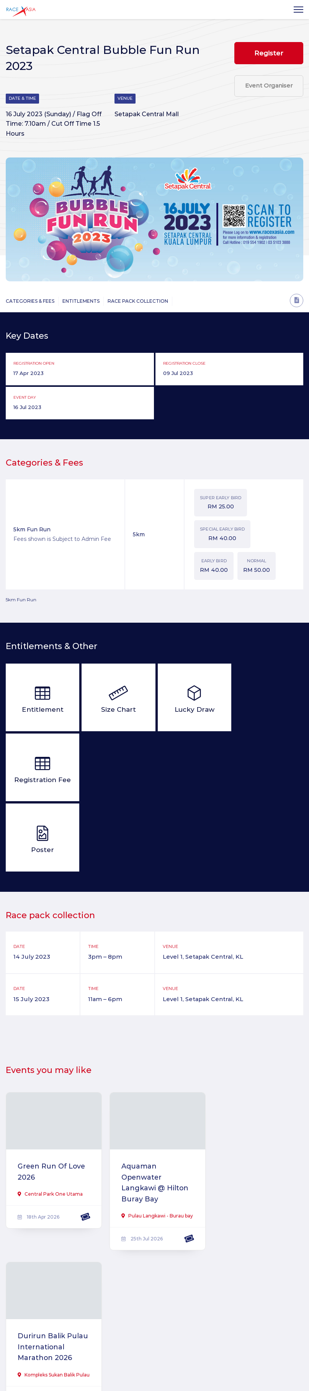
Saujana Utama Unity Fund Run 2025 (46, 1284)
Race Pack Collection (138, 301)
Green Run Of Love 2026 (52, 1102)
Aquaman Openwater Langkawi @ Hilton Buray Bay (153, 1113)
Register (268, 53)
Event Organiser (269, 86)
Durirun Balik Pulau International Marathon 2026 (248, 1113)
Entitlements (81, 301)
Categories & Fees (30, 301)
